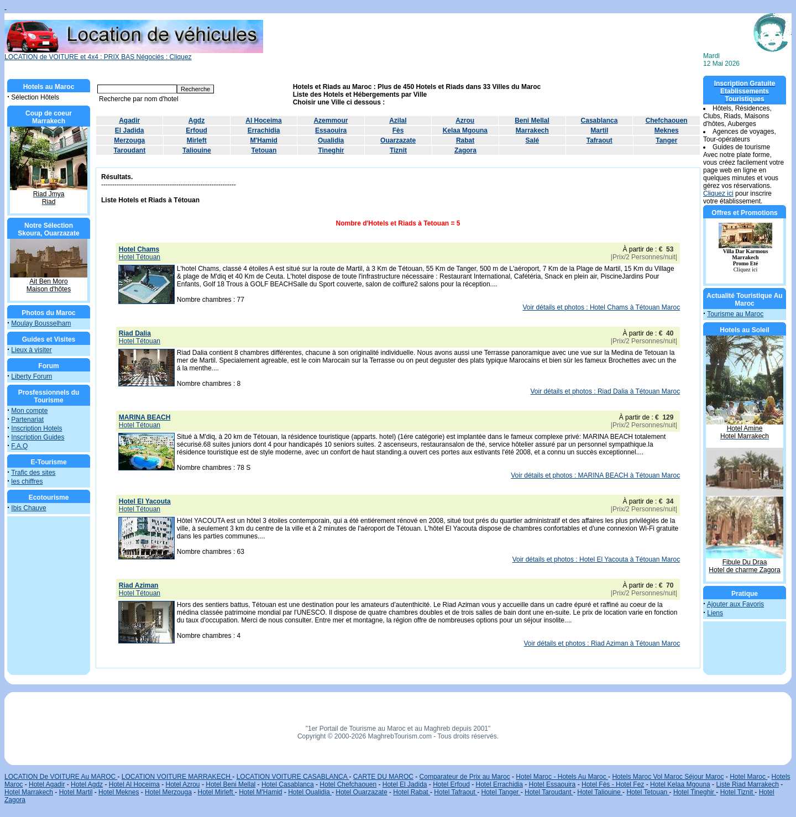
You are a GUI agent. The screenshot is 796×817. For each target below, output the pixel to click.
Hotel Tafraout (455, 792)
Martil (599, 130)
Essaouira (331, 130)
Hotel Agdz (87, 784)
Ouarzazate (398, 140)
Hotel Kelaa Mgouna (680, 784)
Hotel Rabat (411, 792)
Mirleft (197, 140)
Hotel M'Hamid (260, 792)
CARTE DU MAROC (383, 777)
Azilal (397, 120)
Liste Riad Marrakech (747, 784)
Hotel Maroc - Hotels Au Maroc (562, 777)
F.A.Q (19, 446)
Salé (533, 140)
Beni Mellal (532, 120)
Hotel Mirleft (216, 792)
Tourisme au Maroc (735, 314)
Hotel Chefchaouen (348, 784)
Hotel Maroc (748, 777)
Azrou (464, 120)
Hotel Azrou (183, 784)
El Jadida (129, 130)
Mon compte (29, 411)
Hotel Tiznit (737, 792)
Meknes (666, 130)
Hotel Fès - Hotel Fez (613, 784)
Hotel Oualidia (310, 792)
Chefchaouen (667, 120)
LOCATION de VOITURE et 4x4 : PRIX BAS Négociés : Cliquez (133, 54)
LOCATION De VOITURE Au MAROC (60, 777)
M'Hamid (263, 140)
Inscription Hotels (36, 428)
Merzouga (129, 140)
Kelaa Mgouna (465, 130)
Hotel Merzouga (168, 792)
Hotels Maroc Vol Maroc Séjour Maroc (668, 777)
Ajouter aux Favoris (735, 604)
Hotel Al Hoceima (134, 784)
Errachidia (264, 130)
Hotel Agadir (47, 784)
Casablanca (599, 120)
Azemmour (330, 120)
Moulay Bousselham (41, 323)
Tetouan (264, 150)
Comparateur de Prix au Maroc (465, 777)
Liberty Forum (31, 376)
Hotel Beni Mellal (230, 784)
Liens (715, 613)
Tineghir (331, 150)
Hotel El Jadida (405, 784)
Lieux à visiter (31, 350)
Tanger (666, 140)
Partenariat (27, 419)
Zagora (465, 150)
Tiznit (398, 150)
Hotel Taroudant (549, 792)
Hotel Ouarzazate (361, 792)
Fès (398, 130)
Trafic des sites (33, 472)
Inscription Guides (37, 437)
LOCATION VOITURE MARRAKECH (177, 777)
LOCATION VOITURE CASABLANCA (293, 777)
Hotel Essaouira (552, 784)
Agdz (196, 120)
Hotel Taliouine (599, 792)
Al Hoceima (263, 120)
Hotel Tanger (501, 792)
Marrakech (532, 130)
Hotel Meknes (118, 792)
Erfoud (196, 130)
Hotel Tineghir (694, 792)
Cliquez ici (718, 193)
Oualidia (331, 140)
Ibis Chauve (28, 508)
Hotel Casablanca (287, 784)
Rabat (465, 140)
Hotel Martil (76, 792)
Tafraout (599, 140)
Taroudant (129, 150)
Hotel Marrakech (28, 792)
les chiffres (27, 481)
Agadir (129, 120)
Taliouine (196, 150)
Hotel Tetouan (647, 792)
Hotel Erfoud (451, 784)
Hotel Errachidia (499, 784)
